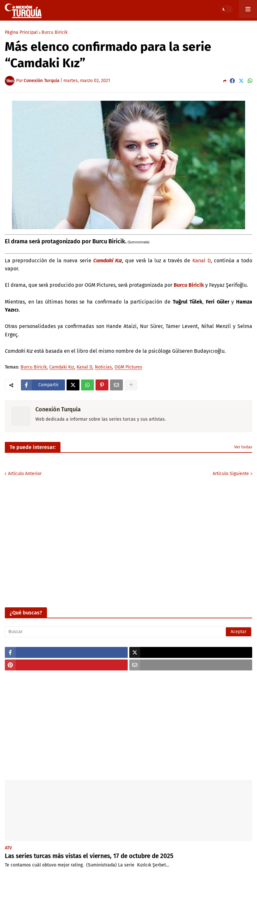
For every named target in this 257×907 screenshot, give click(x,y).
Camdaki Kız (61, 367)
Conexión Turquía (58, 409)
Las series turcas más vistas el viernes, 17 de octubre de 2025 (89, 856)
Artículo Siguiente (231, 473)
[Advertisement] (128, 725)
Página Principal (21, 32)
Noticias (103, 367)
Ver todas (243, 446)
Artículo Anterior (24, 473)
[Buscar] (128, 631)
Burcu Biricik (54, 32)
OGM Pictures (128, 367)
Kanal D (201, 260)
